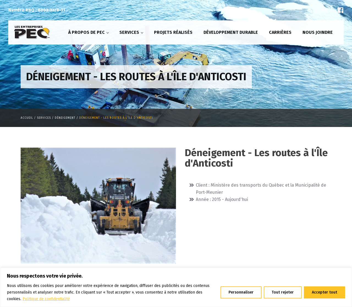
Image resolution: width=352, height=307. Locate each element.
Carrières (280, 32)
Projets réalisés (173, 32)
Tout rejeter (283, 292)
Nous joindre (317, 32)
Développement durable (231, 32)
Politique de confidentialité (46, 299)
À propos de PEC (86, 32)
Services (129, 32)
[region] (176, 287)
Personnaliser (241, 292)
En (325, 10)
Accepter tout (324, 292)
